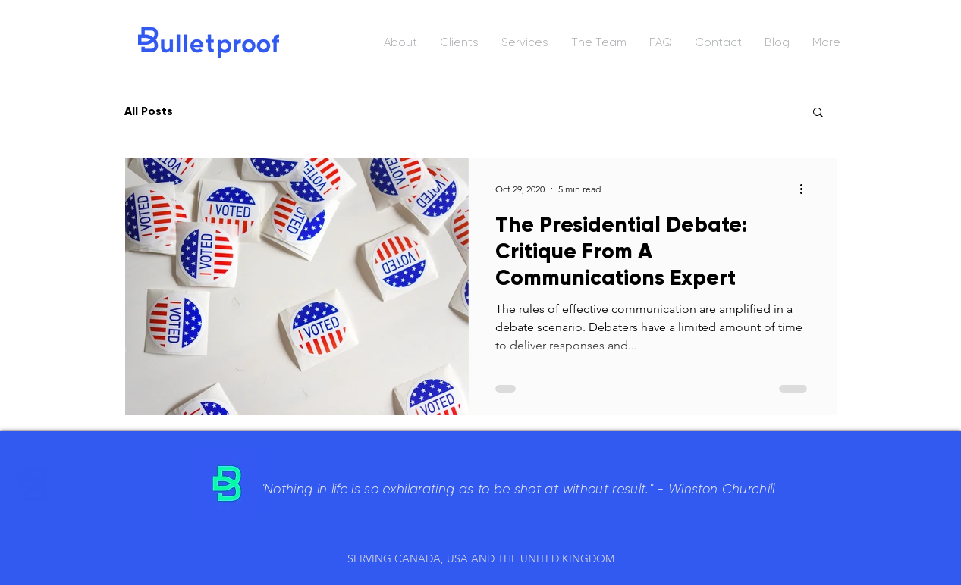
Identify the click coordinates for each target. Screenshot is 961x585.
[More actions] (807, 189)
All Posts (148, 111)
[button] (818, 113)
